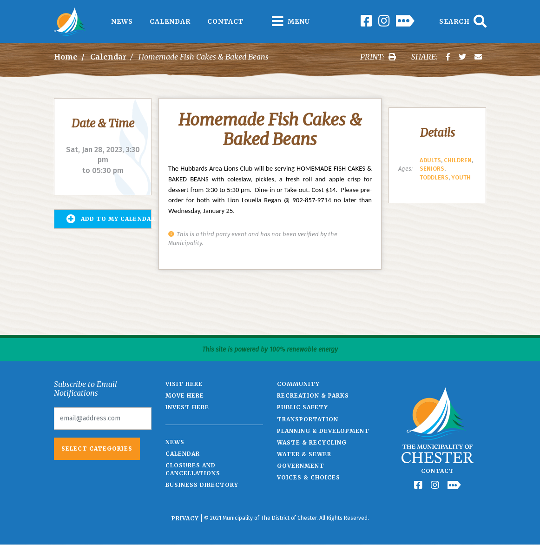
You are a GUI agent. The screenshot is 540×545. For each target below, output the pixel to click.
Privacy (185, 518)
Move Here (184, 395)
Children (458, 160)
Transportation (307, 419)
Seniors (432, 168)
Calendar (170, 21)
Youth (461, 177)
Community (298, 383)
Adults (430, 160)
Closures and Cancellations (192, 469)
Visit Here (184, 383)
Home (66, 56)
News (122, 21)
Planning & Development (323, 430)
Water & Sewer (304, 454)
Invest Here (187, 407)
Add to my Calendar (108, 219)
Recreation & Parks (313, 395)
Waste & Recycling (312, 442)
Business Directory (201, 484)
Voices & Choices (308, 477)
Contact (225, 21)
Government (300, 465)
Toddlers (434, 177)
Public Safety (302, 407)
